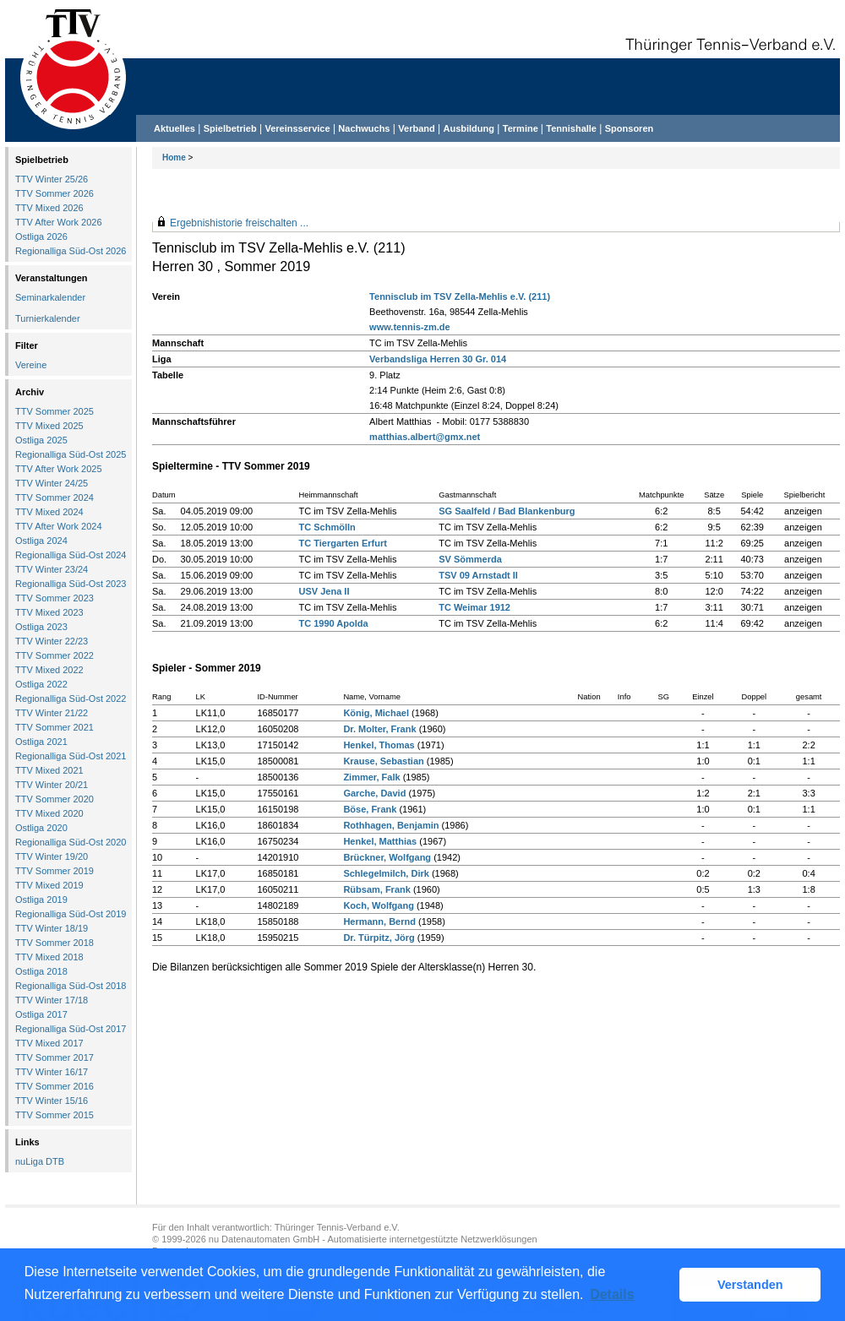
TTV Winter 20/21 (51, 785)
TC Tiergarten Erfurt (343, 543)
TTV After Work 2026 (58, 222)
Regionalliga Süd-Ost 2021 (70, 756)
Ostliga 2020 (41, 828)
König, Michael (376, 713)
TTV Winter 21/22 (51, 713)
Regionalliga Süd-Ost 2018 (70, 986)
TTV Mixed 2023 (49, 612)
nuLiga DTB (39, 1161)
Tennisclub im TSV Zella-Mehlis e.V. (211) (459, 296)
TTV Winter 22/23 (51, 641)
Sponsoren (629, 128)
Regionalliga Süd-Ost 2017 (70, 1029)
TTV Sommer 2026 (54, 193)
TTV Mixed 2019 (49, 885)
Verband (416, 128)
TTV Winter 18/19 (51, 928)
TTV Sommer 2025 (54, 411)
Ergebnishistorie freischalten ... (239, 223)
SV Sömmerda (470, 559)
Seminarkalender (50, 297)
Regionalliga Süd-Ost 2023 (70, 584)
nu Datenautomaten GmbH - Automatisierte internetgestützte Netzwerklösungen (373, 1239)
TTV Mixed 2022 (49, 670)
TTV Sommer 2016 (54, 1086)
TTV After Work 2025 (58, 469)
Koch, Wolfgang (378, 905)
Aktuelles (174, 128)
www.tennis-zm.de (409, 327)
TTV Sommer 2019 (54, 871)
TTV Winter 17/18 (51, 1000)
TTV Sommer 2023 (54, 598)
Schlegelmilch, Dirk (385, 873)
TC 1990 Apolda (333, 623)
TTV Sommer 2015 (54, 1115)
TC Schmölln (327, 527)
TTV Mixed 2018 (49, 957)
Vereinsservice (297, 128)
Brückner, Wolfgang (387, 857)
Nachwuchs (364, 128)
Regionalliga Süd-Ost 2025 (70, 454)
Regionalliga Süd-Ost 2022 (70, 698)
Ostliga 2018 (41, 971)
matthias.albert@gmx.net (424, 437)
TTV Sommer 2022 (54, 655)
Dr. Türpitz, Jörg (378, 937)
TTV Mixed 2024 (49, 512)
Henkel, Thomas (378, 745)
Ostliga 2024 (41, 540)
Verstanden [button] (750, 1284)
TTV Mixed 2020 (49, 813)
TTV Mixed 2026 (49, 208)
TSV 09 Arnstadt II (478, 575)
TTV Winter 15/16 (51, 1100)
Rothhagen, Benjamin (391, 825)
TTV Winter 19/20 (51, 856)
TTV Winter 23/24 (51, 569)
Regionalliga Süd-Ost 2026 (70, 251)
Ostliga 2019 (41, 899)
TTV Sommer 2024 (54, 497)
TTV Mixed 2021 (49, 770)
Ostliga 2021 (41, 742)
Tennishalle (571, 128)
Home (174, 157)
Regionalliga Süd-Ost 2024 (70, 555)
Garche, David (374, 793)
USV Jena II (324, 591)
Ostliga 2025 (41, 440)
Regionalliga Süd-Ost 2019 (70, 914)
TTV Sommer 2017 (54, 1057)
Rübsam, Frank (376, 889)
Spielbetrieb (230, 128)
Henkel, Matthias (380, 841)
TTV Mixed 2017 (49, 1043)
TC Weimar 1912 (474, 607)
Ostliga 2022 (41, 684)
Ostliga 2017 (41, 1014)
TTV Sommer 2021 (54, 727)
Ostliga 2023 (41, 627)
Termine (522, 128)
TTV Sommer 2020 (54, 799)
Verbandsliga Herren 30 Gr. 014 (437, 359)
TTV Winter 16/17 (51, 1072)
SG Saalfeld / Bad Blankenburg (507, 511)
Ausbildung (469, 128)
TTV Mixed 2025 (49, 426)
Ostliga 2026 (41, 236)
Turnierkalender (47, 318)
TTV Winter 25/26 (51, 179)
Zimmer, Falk (371, 777)
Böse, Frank (369, 809)
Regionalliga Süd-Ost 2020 (70, 842)
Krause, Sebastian (383, 761)
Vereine (30, 365)
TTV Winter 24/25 (51, 483)
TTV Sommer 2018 (54, 943)
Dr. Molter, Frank (379, 729)
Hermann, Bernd (379, 921)
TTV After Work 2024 (58, 526)
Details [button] (612, 1294)
